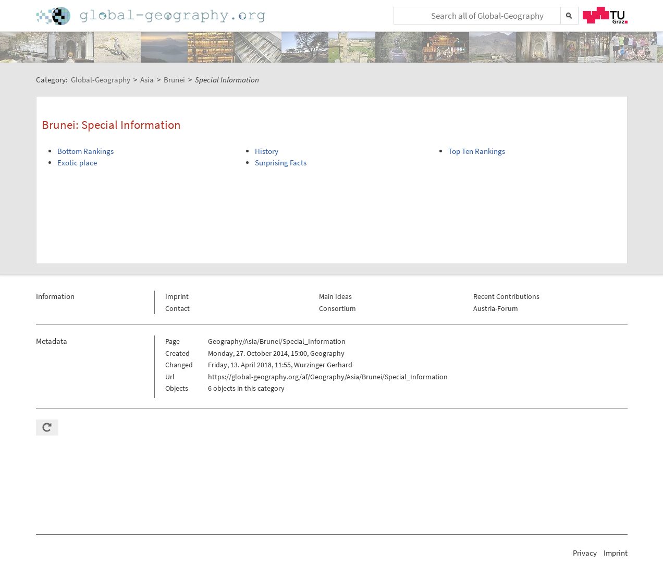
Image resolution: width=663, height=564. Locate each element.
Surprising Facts (280, 162)
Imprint (177, 296)
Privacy (585, 553)
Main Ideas (335, 296)
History (266, 151)
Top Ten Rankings (476, 151)
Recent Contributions (506, 296)
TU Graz (605, 15)
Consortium (337, 308)
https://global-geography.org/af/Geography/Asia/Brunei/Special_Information (328, 376)
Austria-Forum (495, 308)
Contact (177, 308)
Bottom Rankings (85, 151)
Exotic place (77, 162)
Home (151, 16)
